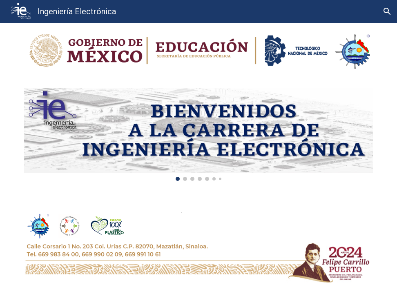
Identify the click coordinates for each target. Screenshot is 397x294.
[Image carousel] (198, 134)
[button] (387, 11)
